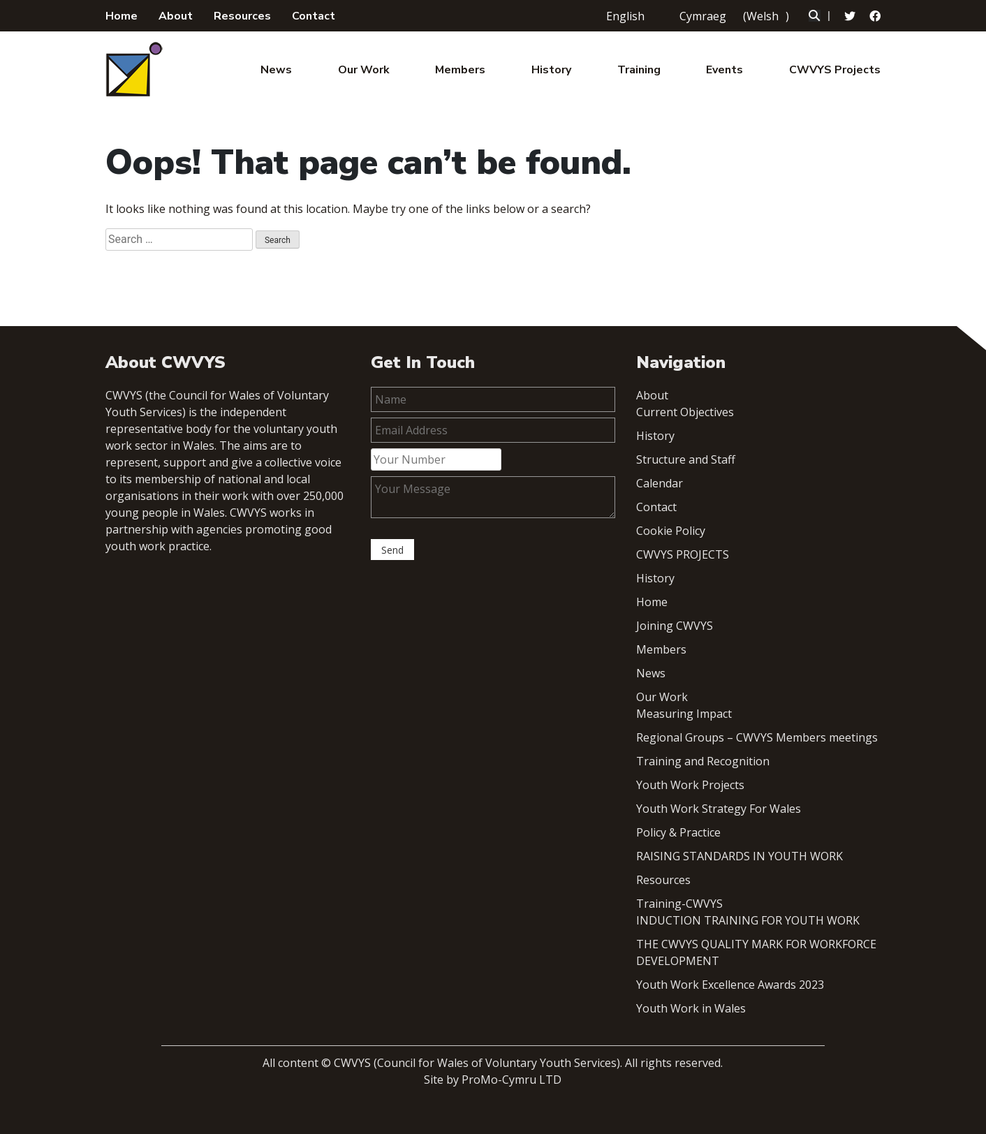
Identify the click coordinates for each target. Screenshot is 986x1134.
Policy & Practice (678, 832)
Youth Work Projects (690, 785)
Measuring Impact (684, 713)
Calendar (659, 483)
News (276, 70)
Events (724, 70)
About (176, 16)
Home (121, 16)
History (551, 70)
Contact (313, 16)
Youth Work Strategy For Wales (718, 808)
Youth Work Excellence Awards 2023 (730, 984)
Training (639, 70)
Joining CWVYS (674, 625)
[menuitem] (622, 16)
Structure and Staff (685, 459)
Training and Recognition (703, 761)
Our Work (364, 70)
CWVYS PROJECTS (682, 554)
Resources (242, 16)
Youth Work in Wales (691, 1008)
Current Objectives (685, 412)
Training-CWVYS (679, 903)
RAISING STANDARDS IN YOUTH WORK (739, 856)
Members (460, 70)
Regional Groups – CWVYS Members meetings (757, 737)
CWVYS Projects (835, 70)
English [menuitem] (625, 16)
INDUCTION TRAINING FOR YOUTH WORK (748, 920)
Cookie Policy (670, 530)
